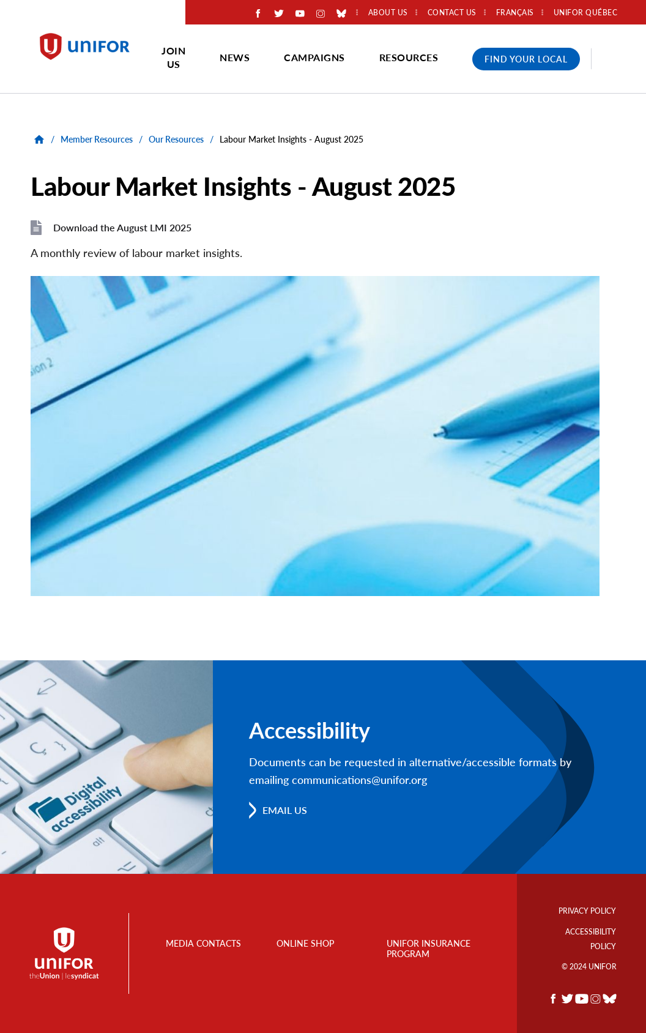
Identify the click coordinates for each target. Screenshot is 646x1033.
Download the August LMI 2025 (122, 227)
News (235, 57)
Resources (409, 57)
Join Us (173, 57)
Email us (284, 810)
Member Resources (97, 139)
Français (515, 13)
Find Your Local (526, 59)
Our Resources (176, 139)
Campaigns (314, 57)
